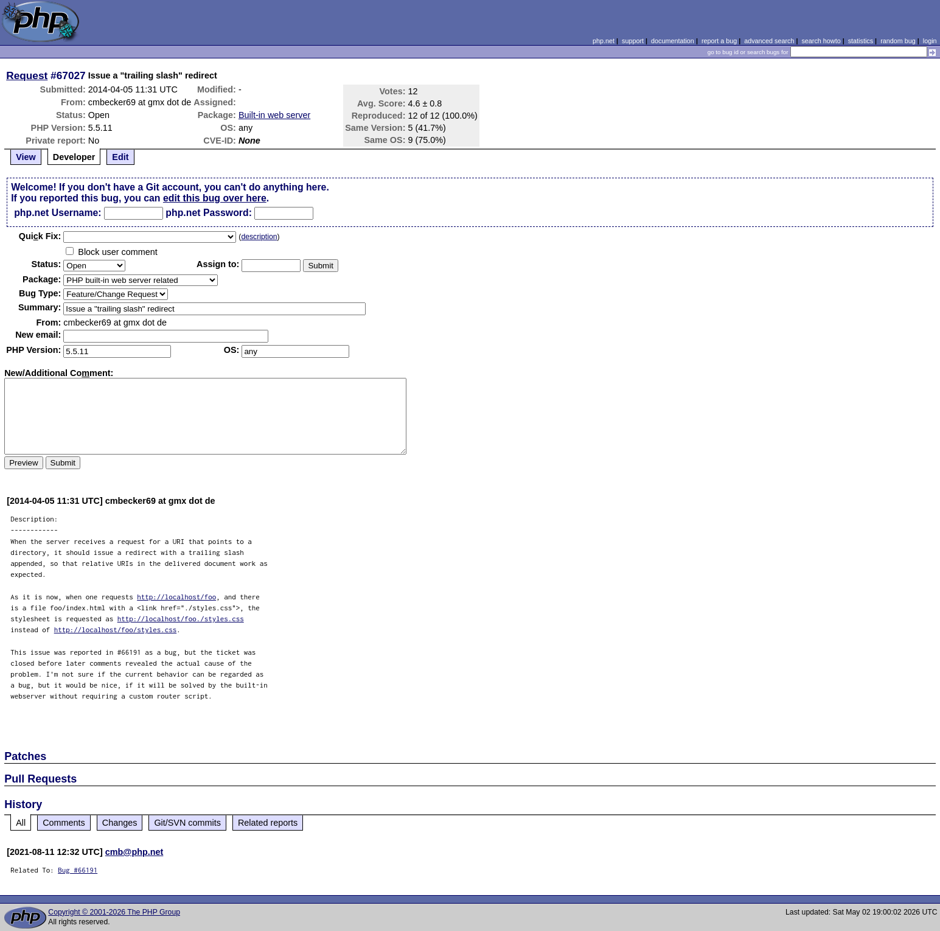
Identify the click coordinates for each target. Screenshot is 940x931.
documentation (672, 40)
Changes (120, 823)
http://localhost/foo (176, 597)
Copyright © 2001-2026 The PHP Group (114, 912)
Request (26, 75)
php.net (603, 40)
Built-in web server (274, 115)
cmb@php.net (134, 852)
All (21, 823)
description (259, 236)
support (633, 40)
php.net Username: (57, 212)
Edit (120, 157)
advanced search (769, 40)
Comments (64, 823)
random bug (898, 40)
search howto (820, 40)
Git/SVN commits (187, 823)
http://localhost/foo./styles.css (180, 618)
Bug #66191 (77, 870)
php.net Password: (208, 212)
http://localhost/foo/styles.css (115, 629)
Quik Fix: (40, 236)
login (930, 40)
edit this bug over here (214, 198)
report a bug (719, 40)
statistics (860, 40)
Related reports (268, 823)
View (26, 157)
